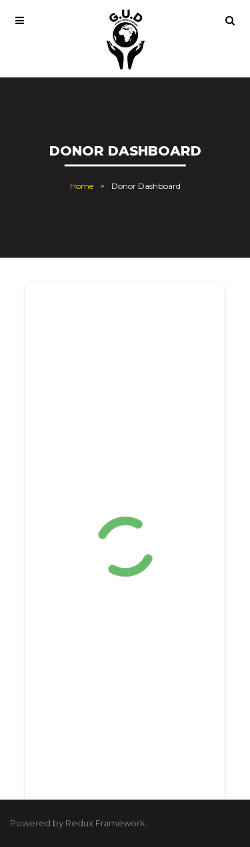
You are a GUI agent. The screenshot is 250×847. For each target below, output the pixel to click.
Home (81, 186)
